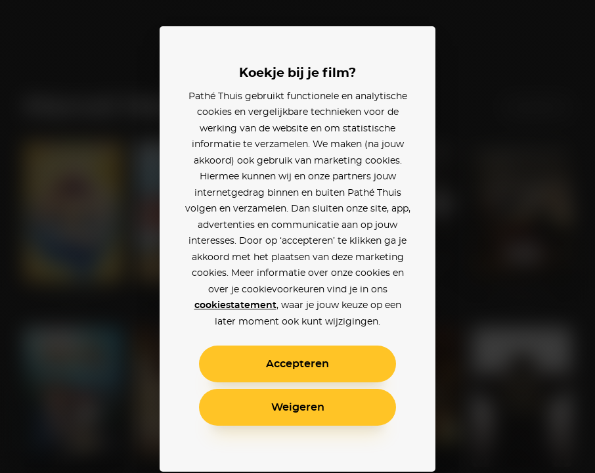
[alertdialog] (297, 236)
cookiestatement (235, 305)
